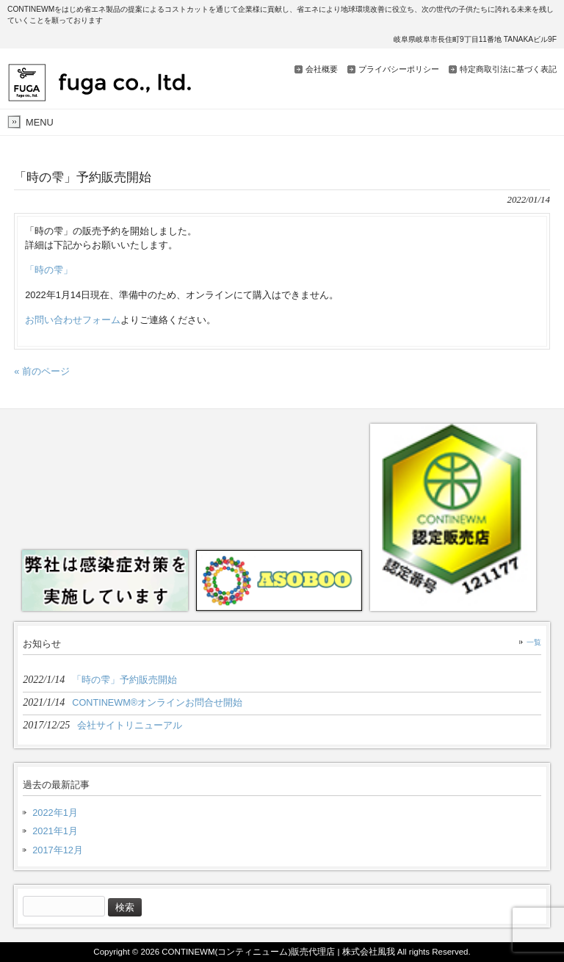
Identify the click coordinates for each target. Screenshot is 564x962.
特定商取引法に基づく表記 (508, 69)
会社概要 (322, 69)
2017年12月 (57, 850)
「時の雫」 (49, 269)
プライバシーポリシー (398, 69)
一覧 (534, 642)
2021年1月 (55, 830)
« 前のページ (42, 371)
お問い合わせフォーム (72, 319)
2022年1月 (55, 812)
